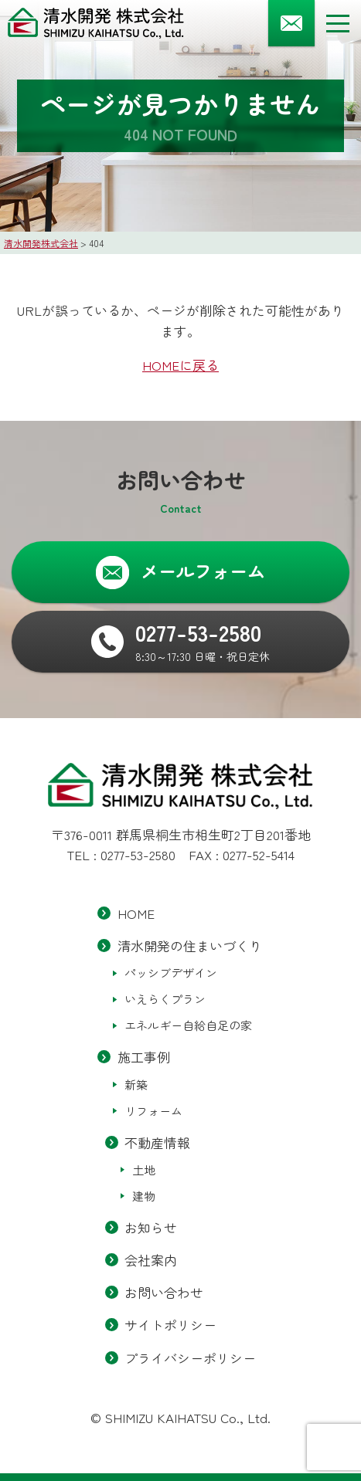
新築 (136, 1084)
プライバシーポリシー (190, 1357)
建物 (143, 1196)
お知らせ (150, 1227)
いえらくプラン (165, 999)
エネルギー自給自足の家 (188, 1026)
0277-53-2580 (137, 854)
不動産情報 (157, 1142)
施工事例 (143, 1057)
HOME (136, 913)
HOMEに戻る (180, 364)
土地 (143, 1169)
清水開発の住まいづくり (189, 946)
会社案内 (150, 1259)
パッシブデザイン (170, 973)
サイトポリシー (170, 1325)
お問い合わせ (163, 1293)
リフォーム (153, 1111)
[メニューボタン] (338, 23)
